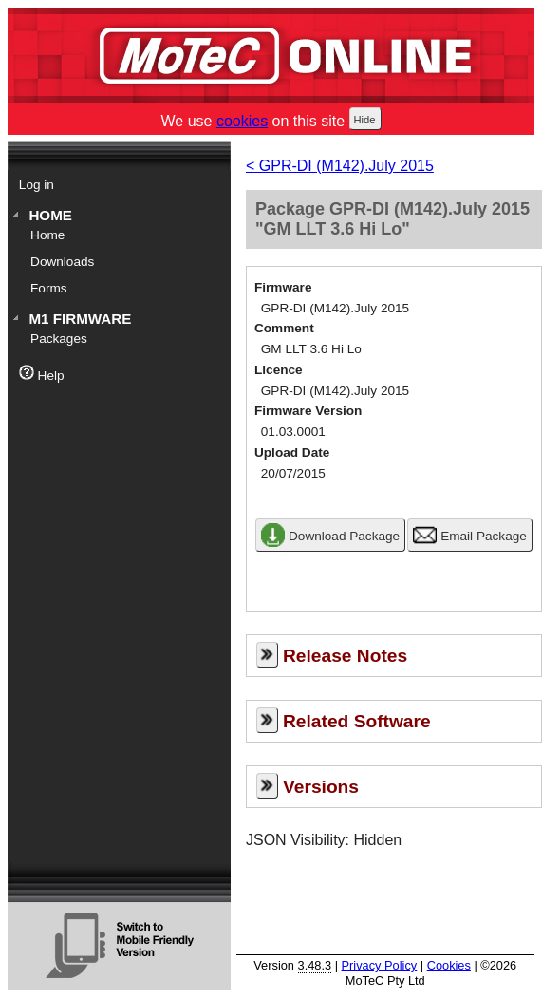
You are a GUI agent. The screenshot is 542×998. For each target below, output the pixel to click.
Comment (284, 328)
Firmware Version (308, 411)
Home (50, 215)
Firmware (282, 287)
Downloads (62, 261)
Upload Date (291, 452)
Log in (36, 185)
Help (42, 374)
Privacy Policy (380, 965)
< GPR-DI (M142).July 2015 (340, 166)
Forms (48, 288)
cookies (242, 121)
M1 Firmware (79, 319)
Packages (58, 338)
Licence (278, 370)
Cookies (449, 965)
